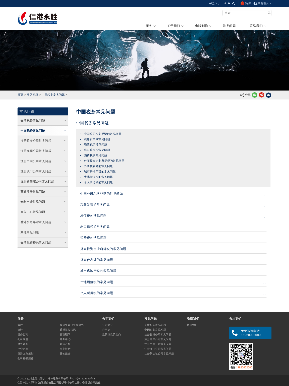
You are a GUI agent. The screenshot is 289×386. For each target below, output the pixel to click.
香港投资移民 (68, 329)
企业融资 (23, 348)
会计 (20, 329)
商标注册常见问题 (44, 191)
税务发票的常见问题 (97, 139)
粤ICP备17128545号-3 (82, 378)
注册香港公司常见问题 (44, 140)
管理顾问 (65, 334)
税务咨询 (23, 334)
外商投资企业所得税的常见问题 (104, 160)
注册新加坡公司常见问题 (44, 181)
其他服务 (65, 353)
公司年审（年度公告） (73, 324)
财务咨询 (23, 344)
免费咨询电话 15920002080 (251, 333)
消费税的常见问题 (95, 155)
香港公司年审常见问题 (44, 222)
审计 (20, 324)
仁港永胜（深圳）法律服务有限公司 (48, 378)
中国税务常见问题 (53, 94)
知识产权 (65, 344)
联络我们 (192, 324)
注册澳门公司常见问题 (44, 171)
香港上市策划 (26, 353)
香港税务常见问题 (44, 120)
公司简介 (107, 324)
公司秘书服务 (26, 358)
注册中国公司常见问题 (44, 161)
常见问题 (32, 94)
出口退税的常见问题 (97, 150)
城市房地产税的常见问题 (100, 171)
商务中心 (65, 339)
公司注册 (23, 339)
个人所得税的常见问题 (98, 182)
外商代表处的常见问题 (98, 166)
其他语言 (262, 3)
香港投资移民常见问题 (44, 242)
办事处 (106, 329)
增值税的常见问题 (95, 144)
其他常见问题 (44, 232)
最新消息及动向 (111, 334)
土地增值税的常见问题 (98, 176)
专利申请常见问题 (44, 201)
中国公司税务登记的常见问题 (102, 133)
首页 (20, 94)
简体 (245, 3)
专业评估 (65, 348)
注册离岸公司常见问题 (44, 151)
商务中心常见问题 (44, 212)
